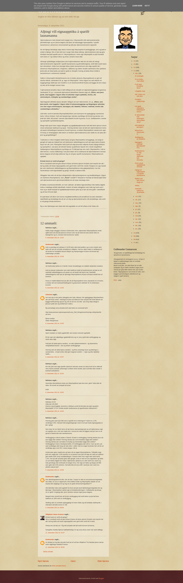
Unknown (49, 294)
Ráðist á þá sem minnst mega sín (139, 180)
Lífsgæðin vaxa (140, 91)
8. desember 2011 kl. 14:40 (55, 288)
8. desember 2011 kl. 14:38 (55, 256)
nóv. (136, 196)
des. (137, 73)
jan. (136, 229)
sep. (137, 203)
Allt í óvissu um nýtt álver (140, 95)
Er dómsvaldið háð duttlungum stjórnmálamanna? (140, 118)
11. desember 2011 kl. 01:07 (55, 533)
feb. (136, 225)
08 (135, 239)
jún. (136, 212)
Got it (147, 6)
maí (136, 216)
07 (135, 242)
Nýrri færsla (43, 561)
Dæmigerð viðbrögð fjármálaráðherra (140, 145)
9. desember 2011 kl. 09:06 (55, 507)
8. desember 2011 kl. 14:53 (55, 323)
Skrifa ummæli (48, 552)
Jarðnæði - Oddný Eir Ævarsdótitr (139, 190)
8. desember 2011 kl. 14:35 (55, 238)
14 (135, 61)
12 (135, 67)
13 (135, 64)
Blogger (101, 578)
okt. (136, 200)
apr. (136, 219)
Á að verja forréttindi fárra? (139, 86)
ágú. (137, 206)
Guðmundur (50, 244)
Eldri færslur (103, 561)
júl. (136, 209)
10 (135, 233)
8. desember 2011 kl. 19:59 (55, 470)
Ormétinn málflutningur (140, 101)
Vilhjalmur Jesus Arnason (55, 514)
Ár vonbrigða (139, 76)
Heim (73, 561)
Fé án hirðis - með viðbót (139, 80)
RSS (115, 280)
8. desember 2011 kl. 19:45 (55, 411)
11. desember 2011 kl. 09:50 (55, 547)
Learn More (137, 6)
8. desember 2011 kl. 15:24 (55, 373)
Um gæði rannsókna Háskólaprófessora (140, 109)
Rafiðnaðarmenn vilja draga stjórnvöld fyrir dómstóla (139, 155)
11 (135, 71)
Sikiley (137, 185)
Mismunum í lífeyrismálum (139, 132)
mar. (137, 222)
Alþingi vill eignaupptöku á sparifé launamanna (140, 172)
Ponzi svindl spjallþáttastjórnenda (140, 165)
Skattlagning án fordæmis (140, 138)
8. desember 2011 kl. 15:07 (55, 357)
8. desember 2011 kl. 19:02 (55, 392)
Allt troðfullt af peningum (139, 126)
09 (135, 236)
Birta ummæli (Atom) (59, 566)
